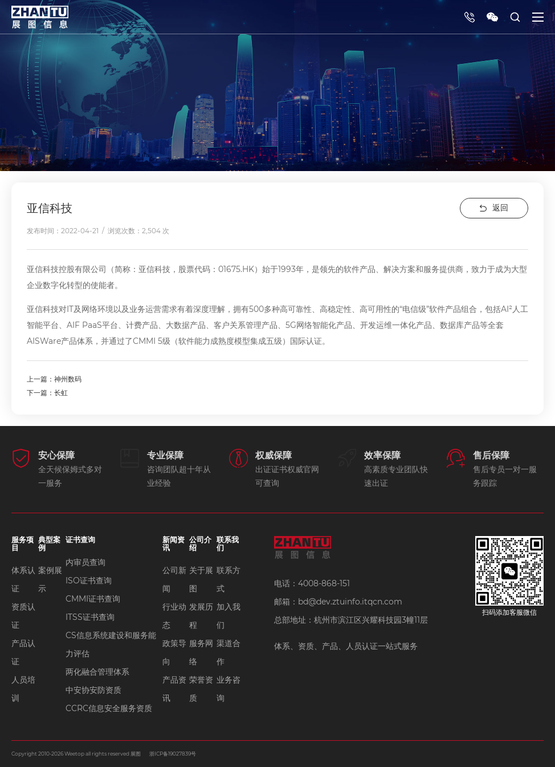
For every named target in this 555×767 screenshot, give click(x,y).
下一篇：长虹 (47, 392)
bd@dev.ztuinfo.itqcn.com (350, 601)
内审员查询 (85, 562)
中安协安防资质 (93, 690)
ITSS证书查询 (90, 617)
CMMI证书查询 (93, 599)
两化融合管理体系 (97, 672)
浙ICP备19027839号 (172, 753)
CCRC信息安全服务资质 (109, 708)
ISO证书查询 (89, 580)
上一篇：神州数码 (54, 379)
